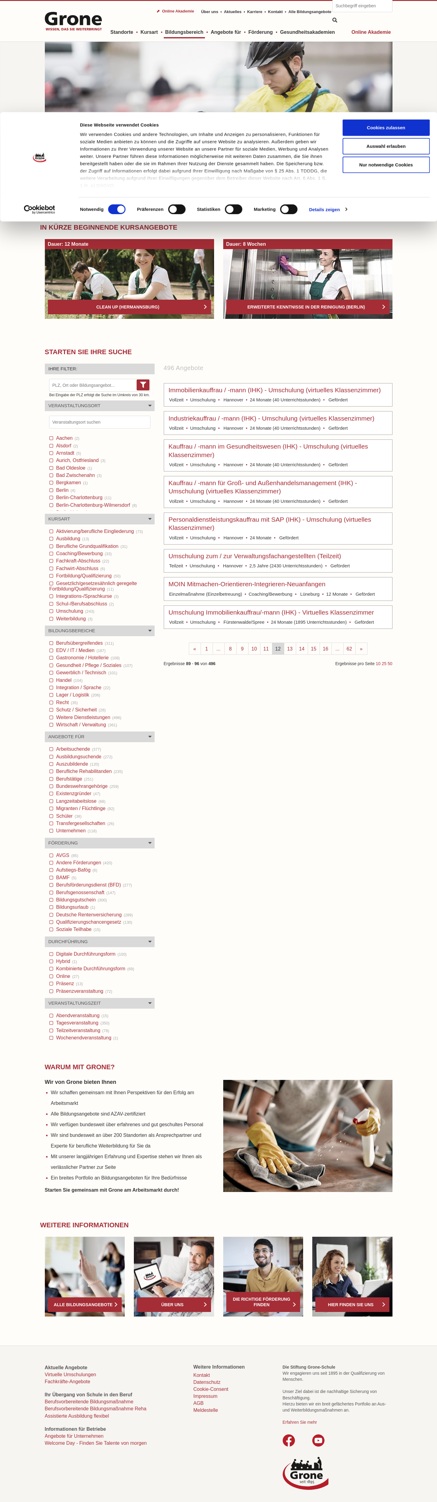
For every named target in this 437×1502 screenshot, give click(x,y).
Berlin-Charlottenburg (83, 497)
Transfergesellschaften (84, 823)
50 (390, 663)
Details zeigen (324, 97)
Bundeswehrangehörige (87, 786)
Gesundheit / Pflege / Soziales (94, 665)
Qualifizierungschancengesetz (93, 922)
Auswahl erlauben (386, 34)
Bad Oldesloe (73, 468)
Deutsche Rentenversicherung (94, 914)
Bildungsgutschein (81, 899)
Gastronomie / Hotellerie (87, 657)
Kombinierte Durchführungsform (94, 968)
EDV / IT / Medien (80, 650)
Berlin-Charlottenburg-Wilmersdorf (96, 505)
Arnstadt (68, 453)
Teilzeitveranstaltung (82, 1030)
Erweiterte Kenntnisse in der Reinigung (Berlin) (306, 307)
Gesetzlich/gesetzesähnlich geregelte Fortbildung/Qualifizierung (93, 586)
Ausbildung (72, 538)
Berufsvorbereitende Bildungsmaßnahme (89, 1401)
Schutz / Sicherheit (80, 709)
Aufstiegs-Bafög (76, 870)
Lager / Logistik (77, 694)
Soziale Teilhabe (78, 929)
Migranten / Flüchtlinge (85, 808)
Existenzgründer (77, 793)
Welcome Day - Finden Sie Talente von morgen (96, 1443)
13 (290, 648)
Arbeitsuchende (78, 749)
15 (314, 648)
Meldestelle (205, 1410)
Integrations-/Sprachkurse (87, 596)
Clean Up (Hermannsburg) (127, 307)
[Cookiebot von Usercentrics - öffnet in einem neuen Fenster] (39, 97)
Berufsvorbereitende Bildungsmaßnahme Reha (96, 1408)
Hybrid (66, 961)
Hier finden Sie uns (351, 1304)
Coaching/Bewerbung (83, 553)
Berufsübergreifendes (84, 643)
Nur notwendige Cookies (386, 52)
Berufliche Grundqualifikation (91, 546)
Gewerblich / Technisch (86, 672)
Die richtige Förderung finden (261, 1302)
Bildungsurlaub (75, 907)
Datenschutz (206, 1382)
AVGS (66, 855)
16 (325, 648)
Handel (69, 680)
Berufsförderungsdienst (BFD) (93, 884)
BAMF (66, 877)
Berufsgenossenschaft (85, 892)
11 (266, 648)
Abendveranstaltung (82, 1015)
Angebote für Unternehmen (74, 1436)
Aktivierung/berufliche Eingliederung (99, 531)
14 (302, 648)
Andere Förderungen (83, 862)
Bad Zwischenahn (78, 475)
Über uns (172, 1304)
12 (278, 648)
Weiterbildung (74, 618)
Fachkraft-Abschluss (82, 560)
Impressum (205, 1396)
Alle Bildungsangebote (83, 1304)
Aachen (67, 438)
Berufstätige (74, 778)
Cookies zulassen (386, 15)
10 (254, 648)
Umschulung (75, 611)
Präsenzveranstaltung (83, 991)
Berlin (65, 490)
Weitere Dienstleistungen (88, 717)
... (218, 648)
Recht (66, 702)
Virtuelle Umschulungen (70, 1374)
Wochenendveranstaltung (86, 1037)
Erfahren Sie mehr (300, 1422)
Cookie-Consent (210, 1389)
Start (49, 207)
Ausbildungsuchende (84, 756)
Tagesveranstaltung (82, 1022)
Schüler (68, 816)
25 (384, 663)
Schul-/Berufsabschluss (84, 603)
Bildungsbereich (75, 207)
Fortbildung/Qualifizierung (88, 575)
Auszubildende (77, 764)
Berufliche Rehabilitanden (89, 771)
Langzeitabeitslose (80, 801)
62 (349, 648)
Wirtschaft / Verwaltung (86, 724)
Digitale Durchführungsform (91, 954)
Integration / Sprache (82, 687)
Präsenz (69, 983)
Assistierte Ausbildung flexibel (77, 1416)
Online (67, 976)
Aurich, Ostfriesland (80, 460)
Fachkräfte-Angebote (67, 1381)
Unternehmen (76, 830)
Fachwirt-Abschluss (80, 568)
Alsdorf (66, 445)
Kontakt (201, 1375)
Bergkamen (71, 482)
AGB (198, 1403)
